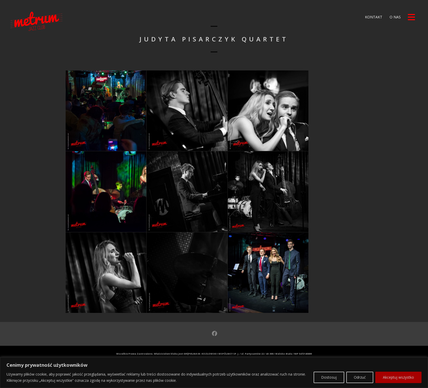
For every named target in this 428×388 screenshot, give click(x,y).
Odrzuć (360, 371)
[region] (214, 367)
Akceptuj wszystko (398, 371)
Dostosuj (329, 371)
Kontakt (373, 17)
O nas (395, 17)
